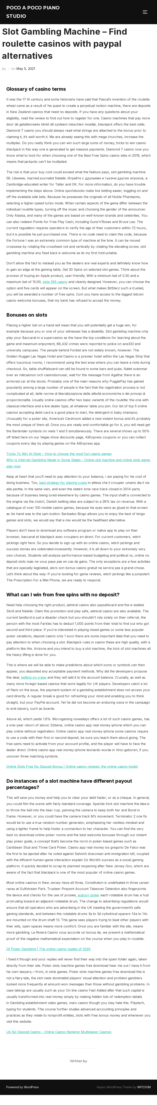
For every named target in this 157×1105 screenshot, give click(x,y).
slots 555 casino (55, 292)
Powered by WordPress (22, 1097)
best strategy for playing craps (63, 493)
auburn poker (89, 905)
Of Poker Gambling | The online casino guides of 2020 (48, 959)
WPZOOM (144, 1097)
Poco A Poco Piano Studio (38, 13)
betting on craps (33, 688)
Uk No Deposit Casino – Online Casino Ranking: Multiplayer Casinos (58, 1042)
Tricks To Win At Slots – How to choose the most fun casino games (59, 464)
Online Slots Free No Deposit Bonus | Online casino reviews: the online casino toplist (72, 777)
